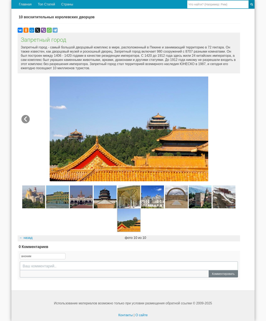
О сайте (141, 315)
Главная (25, 4)
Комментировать (223, 273)
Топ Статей (46, 4)
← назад (26, 238)
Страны (67, 4)
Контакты (125, 315)
